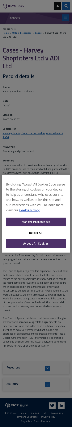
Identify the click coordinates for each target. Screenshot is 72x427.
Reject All (36, 233)
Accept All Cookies (36, 243)
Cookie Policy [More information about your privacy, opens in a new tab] (29, 209)
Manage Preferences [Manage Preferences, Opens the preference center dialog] (36, 222)
